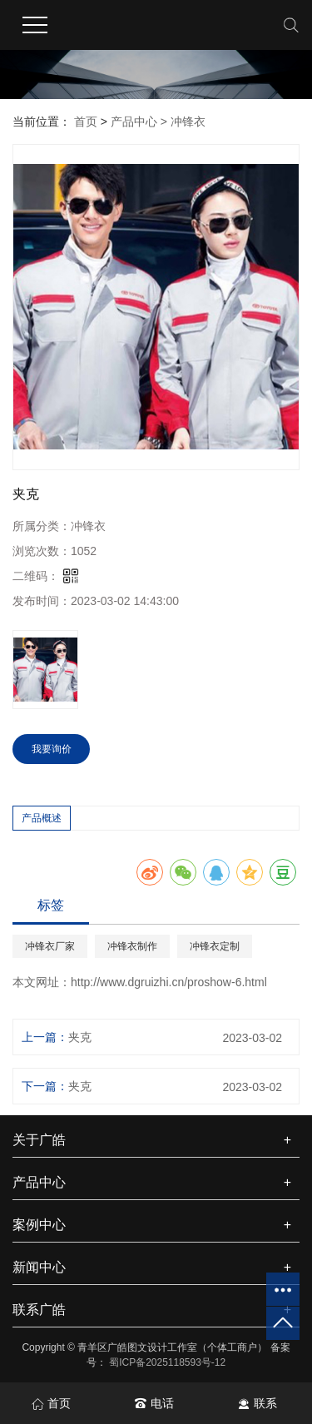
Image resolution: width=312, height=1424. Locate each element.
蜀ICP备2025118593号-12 (167, 1362)
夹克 (80, 1037)
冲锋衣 (188, 121)
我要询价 (52, 749)
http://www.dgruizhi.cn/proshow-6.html (169, 982)
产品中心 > (141, 121)
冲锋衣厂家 (50, 946)
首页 (85, 121)
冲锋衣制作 (132, 946)
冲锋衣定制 (215, 946)
